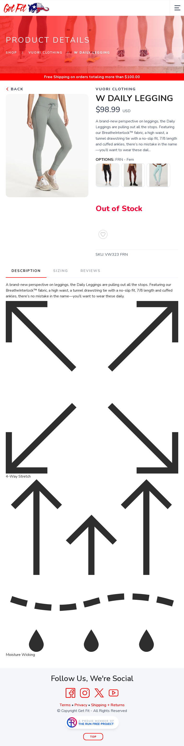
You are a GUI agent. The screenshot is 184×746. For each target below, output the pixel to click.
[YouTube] (113, 693)
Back (14, 89)
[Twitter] (99, 693)
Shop (11, 53)
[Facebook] (70, 693)
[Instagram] (85, 693)
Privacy (81, 705)
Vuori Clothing (46, 53)
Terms (65, 705)
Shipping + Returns (108, 705)
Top (93, 737)
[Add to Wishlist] (103, 234)
